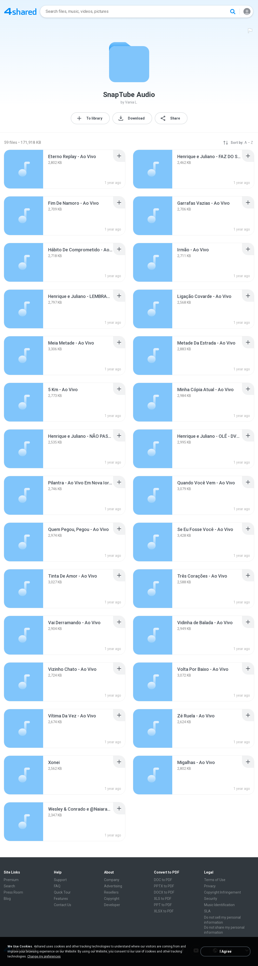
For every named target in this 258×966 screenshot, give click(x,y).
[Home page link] (20, 11)
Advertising (113, 886)
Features (61, 899)
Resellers (111, 892)
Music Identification (219, 905)
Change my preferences (44, 956)
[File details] (23, 169)
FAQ (57, 886)
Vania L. (131, 102)
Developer (112, 905)
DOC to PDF (163, 880)
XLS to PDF (162, 899)
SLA (207, 911)
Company (111, 880)
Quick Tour (62, 892)
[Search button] (233, 12)
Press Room (13, 892)
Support (60, 880)
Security (210, 899)
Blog (7, 899)
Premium (11, 880)
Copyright (111, 899)
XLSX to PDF (164, 911)
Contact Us (62, 905)
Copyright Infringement (222, 892)
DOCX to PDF (164, 892)
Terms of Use (214, 880)
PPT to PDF (163, 905)
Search (9, 886)
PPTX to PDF (164, 886)
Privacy (210, 886)
